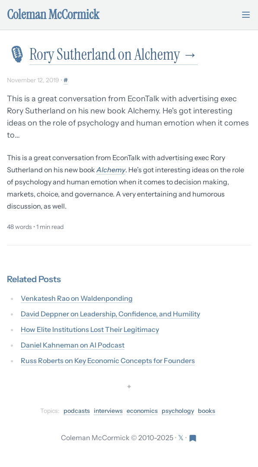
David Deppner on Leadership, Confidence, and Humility (110, 313)
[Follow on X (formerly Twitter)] (181, 437)
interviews (108, 411)
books (206, 411)
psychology (178, 411)
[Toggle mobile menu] (246, 15)
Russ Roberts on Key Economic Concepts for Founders (108, 360)
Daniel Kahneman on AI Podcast (72, 345)
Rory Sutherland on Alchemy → (113, 54)
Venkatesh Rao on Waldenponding (77, 298)
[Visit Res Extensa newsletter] (192, 437)
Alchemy (110, 169)
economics (142, 411)
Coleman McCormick (53, 15)
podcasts (77, 411)
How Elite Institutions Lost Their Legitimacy (90, 329)
